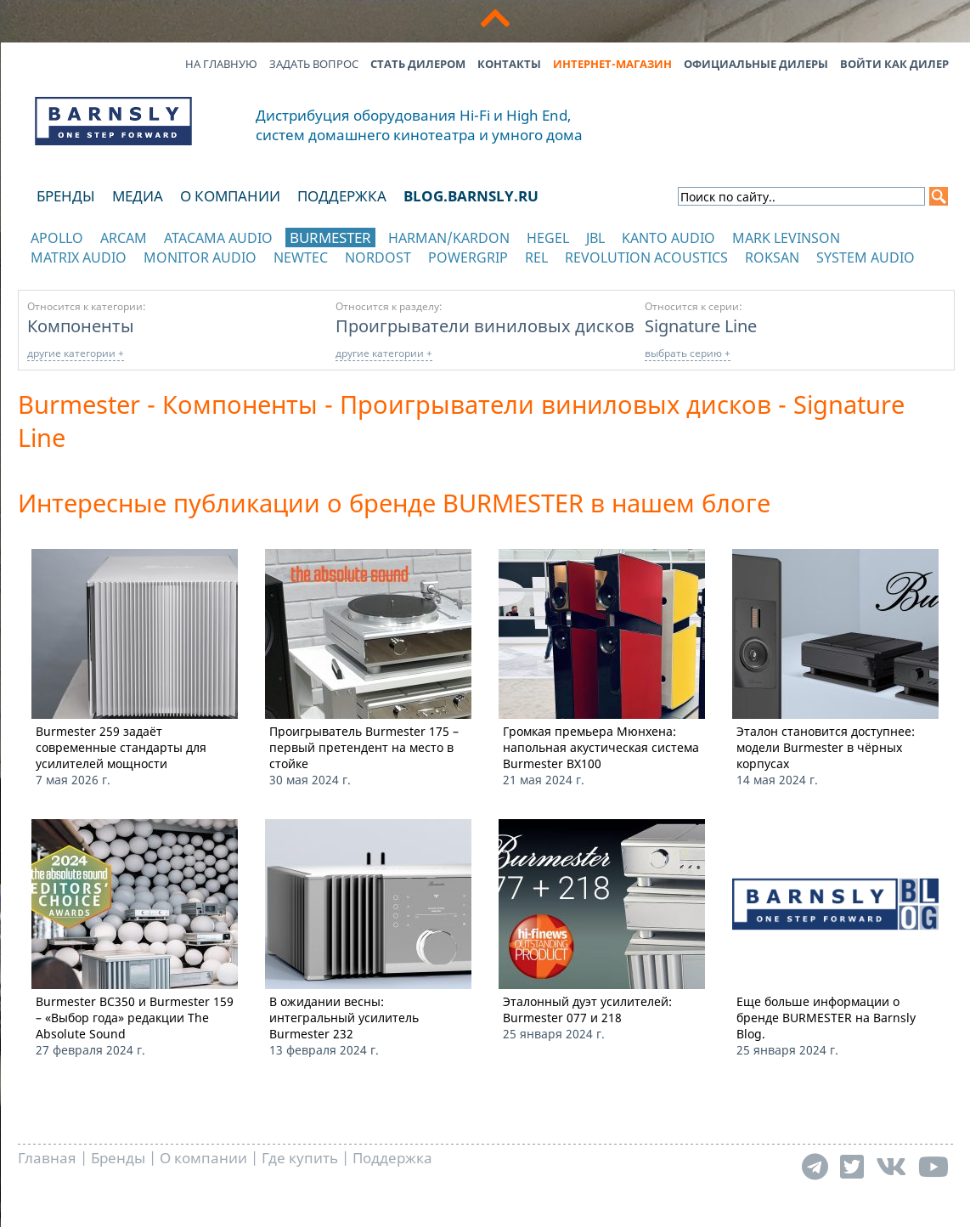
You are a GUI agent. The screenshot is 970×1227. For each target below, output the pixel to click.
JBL (595, 238)
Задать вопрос (313, 63)
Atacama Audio (218, 238)
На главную (221, 63)
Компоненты (80, 325)
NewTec (301, 257)
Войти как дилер (894, 63)
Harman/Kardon (449, 238)
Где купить (300, 1158)
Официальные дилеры (756, 63)
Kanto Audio (668, 238)
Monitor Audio (200, 257)
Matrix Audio (79, 257)
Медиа (137, 196)
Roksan (772, 257)
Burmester (330, 237)
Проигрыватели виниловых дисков (485, 325)
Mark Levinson (786, 238)
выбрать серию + (687, 353)
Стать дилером (417, 63)
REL (536, 257)
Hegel (548, 238)
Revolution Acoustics (646, 257)
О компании (230, 196)
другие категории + (75, 353)
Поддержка (341, 196)
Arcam (123, 238)
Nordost (378, 257)
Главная (47, 1158)
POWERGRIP (468, 257)
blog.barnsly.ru (471, 196)
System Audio (865, 257)
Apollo (57, 238)
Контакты (509, 63)
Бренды (66, 196)
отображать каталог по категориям (114, 274)
